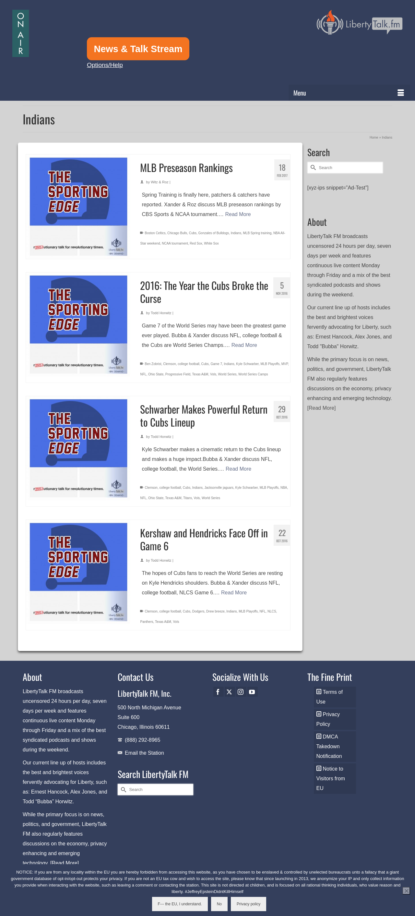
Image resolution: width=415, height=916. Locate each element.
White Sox (211, 243)
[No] (406, 891)
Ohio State (155, 374)
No (219, 904)
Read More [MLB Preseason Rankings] (238, 214)
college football (188, 364)
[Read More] (321, 408)
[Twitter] (230, 692)
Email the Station (144, 753)
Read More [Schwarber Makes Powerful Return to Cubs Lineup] (238, 469)
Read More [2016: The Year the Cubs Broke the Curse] (244, 345)
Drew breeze (215, 611)
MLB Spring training (257, 233)
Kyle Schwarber (247, 364)
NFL (143, 374)
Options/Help (105, 65)
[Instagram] (241, 692)
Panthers (146, 622)
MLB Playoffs (269, 364)
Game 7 (216, 364)
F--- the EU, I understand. (180, 904)
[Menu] (349, 93)
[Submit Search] (312, 167)
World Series (227, 374)
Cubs (192, 233)
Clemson (169, 364)
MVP (284, 364)
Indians (236, 233)
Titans (187, 498)
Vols (213, 374)
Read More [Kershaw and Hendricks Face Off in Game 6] (234, 592)
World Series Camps (253, 374)
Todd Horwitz (161, 313)
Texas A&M (200, 374)
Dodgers (198, 611)
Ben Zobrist (153, 364)
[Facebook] (218, 692)
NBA (283, 487)
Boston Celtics (155, 233)
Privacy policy (248, 904)
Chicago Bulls (177, 233)
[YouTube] (252, 692)
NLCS (271, 611)
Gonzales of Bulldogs (213, 233)
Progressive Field (177, 374)
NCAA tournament (175, 243)
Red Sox (196, 243)
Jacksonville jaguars (219, 487)
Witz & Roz (159, 182)
